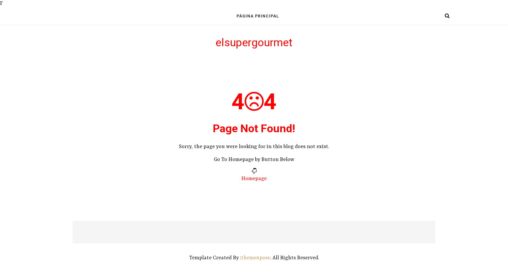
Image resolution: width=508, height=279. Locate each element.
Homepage (254, 179)
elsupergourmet (254, 42)
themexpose (255, 258)
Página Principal (258, 16)
